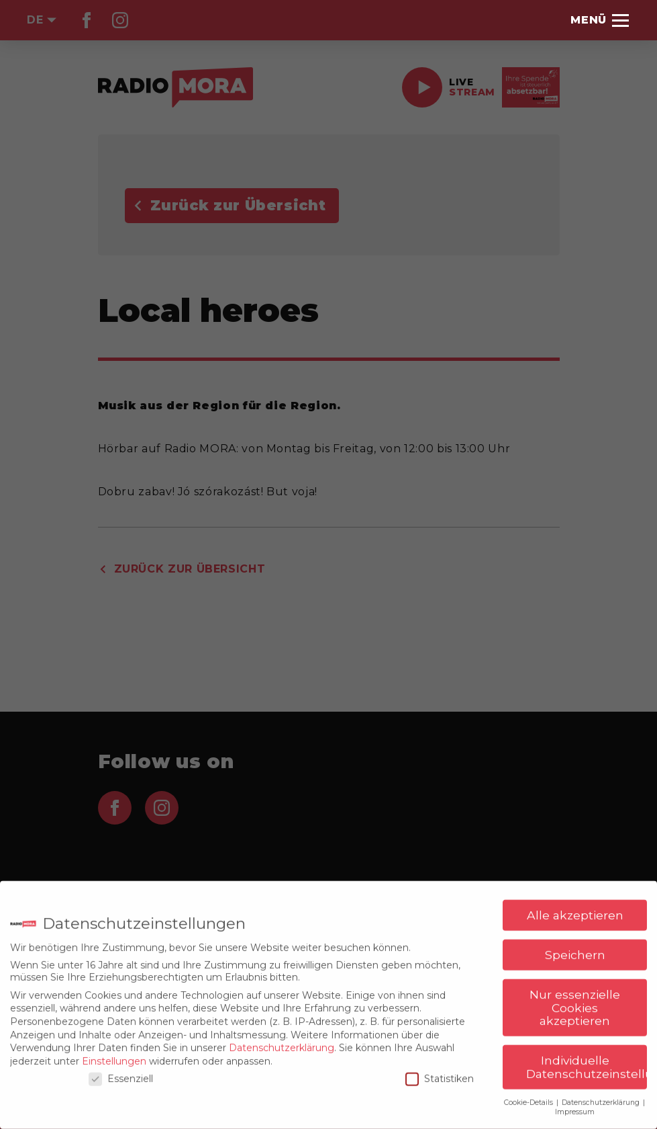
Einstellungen (114, 1056)
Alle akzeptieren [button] (575, 910)
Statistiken (439, 1074)
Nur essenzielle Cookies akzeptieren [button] (574, 1002)
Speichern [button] (575, 950)
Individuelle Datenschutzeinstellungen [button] (586, 1062)
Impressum (575, 1107)
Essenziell (121, 1074)
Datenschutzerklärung (281, 1043)
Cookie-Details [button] (529, 1097)
